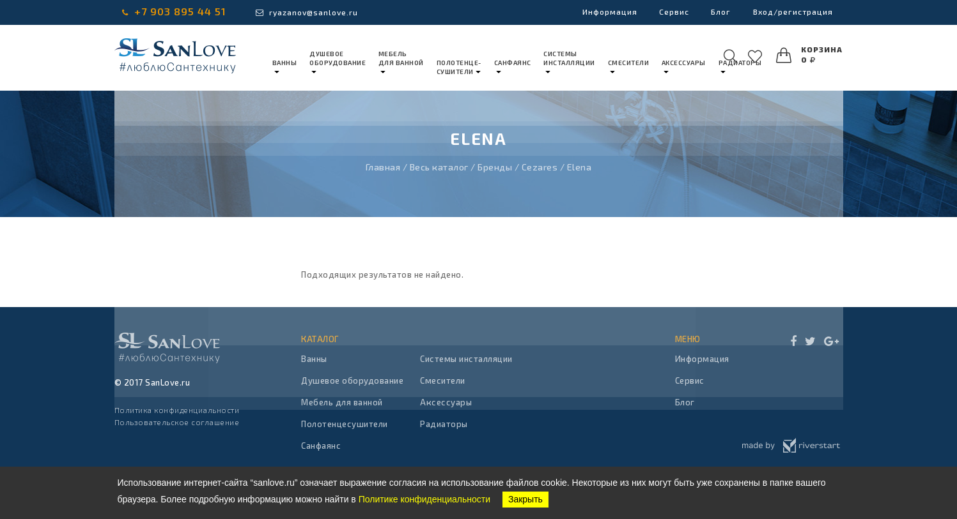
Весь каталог (439, 167)
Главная (383, 167)
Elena (579, 167)
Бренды (495, 167)
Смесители (442, 380)
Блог (717, 12)
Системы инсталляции (466, 359)
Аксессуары (446, 402)
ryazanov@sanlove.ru (307, 12)
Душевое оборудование (352, 380)
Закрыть (525, 499)
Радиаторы (444, 424)
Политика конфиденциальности (177, 409)
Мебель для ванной (342, 402)
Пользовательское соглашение (177, 421)
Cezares (540, 167)
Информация (600, 12)
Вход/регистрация (791, 12)
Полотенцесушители (344, 424)
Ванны (314, 359)
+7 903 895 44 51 (174, 11)
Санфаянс (321, 445)
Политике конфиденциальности (424, 499)
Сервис (668, 12)
